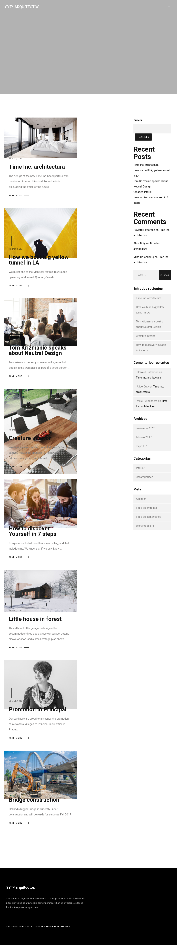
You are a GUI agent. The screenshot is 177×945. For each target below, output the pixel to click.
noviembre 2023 (145, 428)
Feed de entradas (146, 507)
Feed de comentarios (148, 516)
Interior (140, 468)
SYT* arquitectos (20, 887)
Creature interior (30, 438)
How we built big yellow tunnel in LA (39, 260)
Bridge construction (34, 799)
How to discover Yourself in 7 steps (32, 531)
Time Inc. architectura (37, 166)
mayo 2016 (142, 446)
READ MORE (19, 195)
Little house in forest (35, 619)
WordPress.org (145, 525)
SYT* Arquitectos (22, 7)
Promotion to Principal (37, 709)
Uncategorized (144, 477)
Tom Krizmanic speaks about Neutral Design (37, 350)
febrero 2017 (144, 437)
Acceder (141, 498)
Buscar (137, 120)
